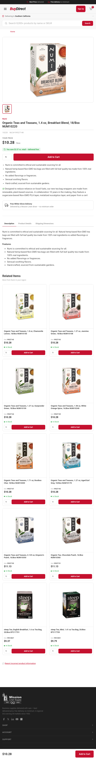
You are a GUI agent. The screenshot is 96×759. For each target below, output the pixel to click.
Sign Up (81, 9)
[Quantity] (7, 157)
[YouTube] (17, 719)
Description (9, 223)
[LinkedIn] (12, 719)
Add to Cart (54, 157)
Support (48, 739)
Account (48, 732)
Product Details (24, 223)
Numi (4, 119)
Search (87, 23)
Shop (48, 725)
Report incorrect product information (20, 663)
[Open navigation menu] (5, 9)
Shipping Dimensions (45, 223)
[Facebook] (3, 719)
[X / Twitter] (8, 719)
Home (12, 32)
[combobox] (42, 23)
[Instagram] (21, 719)
